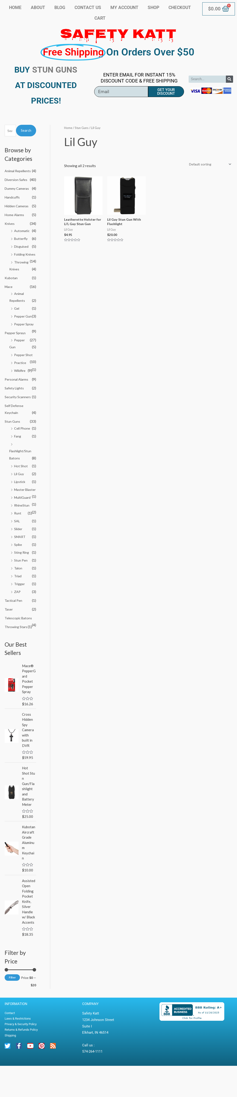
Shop (153, 7)
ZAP (17, 616)
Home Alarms (15, 221)
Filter (12, 1009)
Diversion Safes (17, 179)
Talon (18, 593)
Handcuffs (13, 204)
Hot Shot (21, 485)
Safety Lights (15, 407)
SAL (17, 546)
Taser (9, 634)
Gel (16, 321)
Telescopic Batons (19, 642)
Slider (18, 554)
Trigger (20, 608)
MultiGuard (23, 523)
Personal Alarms (17, 398)
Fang (18, 455)
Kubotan (11, 291)
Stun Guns (12, 440)
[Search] (229, 79)
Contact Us (88, 7)
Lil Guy (19, 492)
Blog (59, 7)
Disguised (22, 253)
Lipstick (20, 500)
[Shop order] (208, 164)
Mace (9, 299)
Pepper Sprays (16, 352)
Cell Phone (22, 447)
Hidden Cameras (17, 213)
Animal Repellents (18, 171)
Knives (10, 230)
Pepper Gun (23, 329)
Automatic (22, 237)
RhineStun (22, 530)
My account (124, 7)
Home (15, 7)
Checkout (179, 7)
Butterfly (21, 245)
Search (26, 130)
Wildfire (20, 390)
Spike (18, 569)
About (38, 7)
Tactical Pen (14, 625)
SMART (20, 561)
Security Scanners (18, 416)
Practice (20, 382)
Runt (18, 538)
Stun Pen (21, 585)
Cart (100, 18)
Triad (18, 601)
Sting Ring (22, 577)
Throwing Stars (16, 651)
